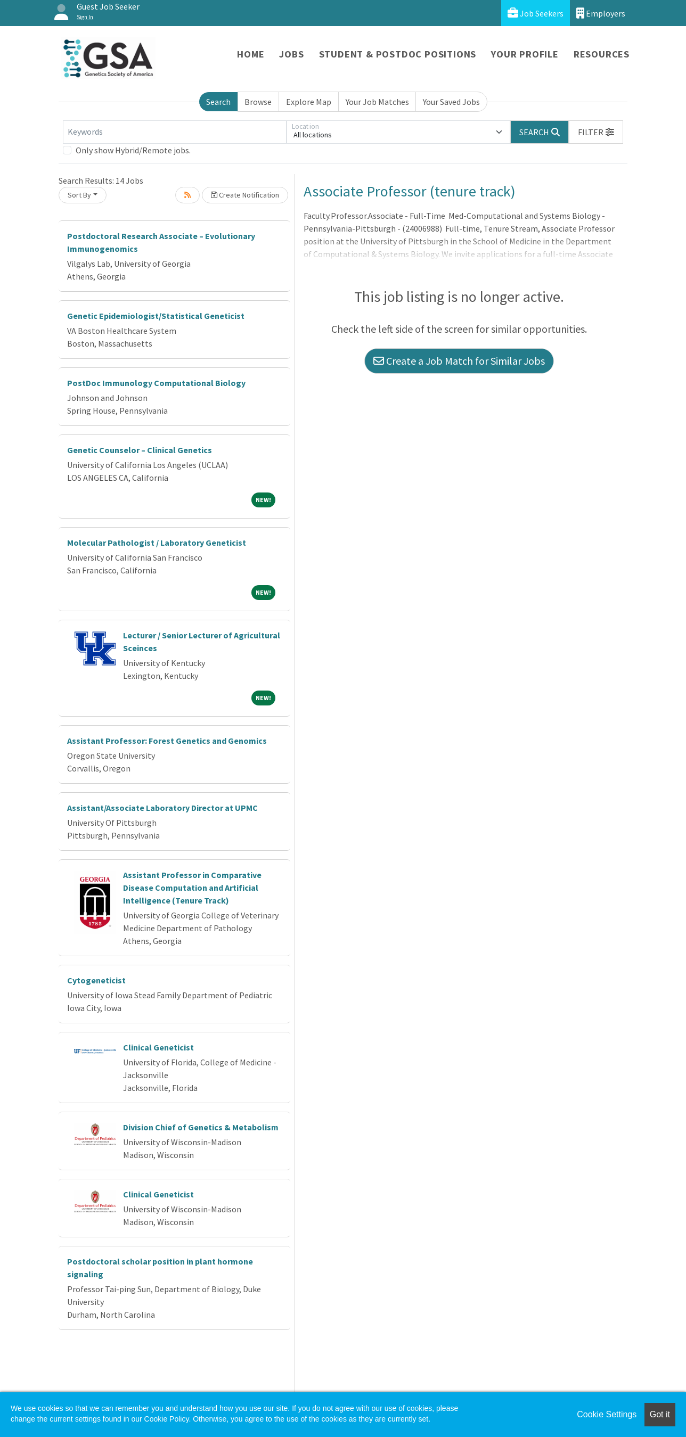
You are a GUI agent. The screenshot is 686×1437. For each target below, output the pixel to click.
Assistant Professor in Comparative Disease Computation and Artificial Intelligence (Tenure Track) (192, 887)
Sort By (79, 195)
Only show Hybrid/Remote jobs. (133, 150)
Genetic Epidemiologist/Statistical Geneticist (155, 315)
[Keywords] (175, 132)
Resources (602, 54)
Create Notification (245, 195)
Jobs (291, 54)
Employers (600, 13)
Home (250, 54)
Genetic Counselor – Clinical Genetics (139, 450)
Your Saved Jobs (451, 101)
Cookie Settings (606, 1414)
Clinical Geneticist (158, 1047)
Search (218, 101)
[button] (596, 132)
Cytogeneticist (96, 980)
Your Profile (525, 54)
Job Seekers (536, 13)
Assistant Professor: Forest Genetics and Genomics (167, 740)
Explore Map (308, 101)
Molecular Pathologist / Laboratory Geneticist (156, 542)
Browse (258, 101)
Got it (660, 1414)
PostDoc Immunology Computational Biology (156, 382)
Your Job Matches (377, 101)
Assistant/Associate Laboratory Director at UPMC (162, 807)
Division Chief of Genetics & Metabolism (201, 1127)
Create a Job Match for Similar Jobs (459, 360)
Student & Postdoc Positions (398, 54)
